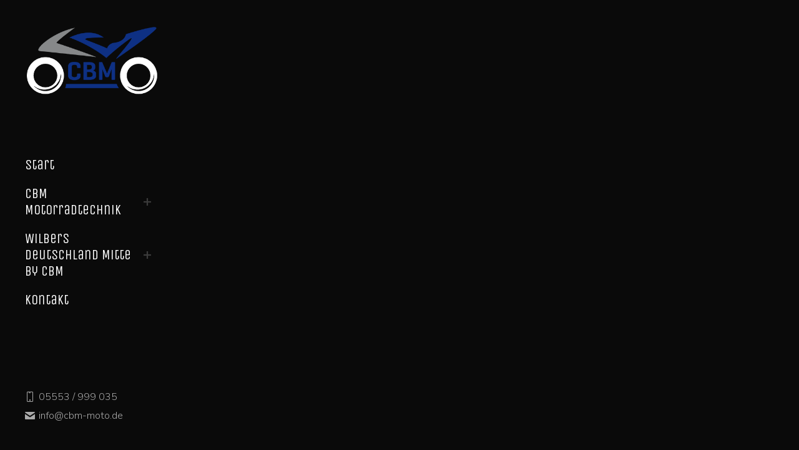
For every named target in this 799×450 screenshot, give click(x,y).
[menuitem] (39, 165)
